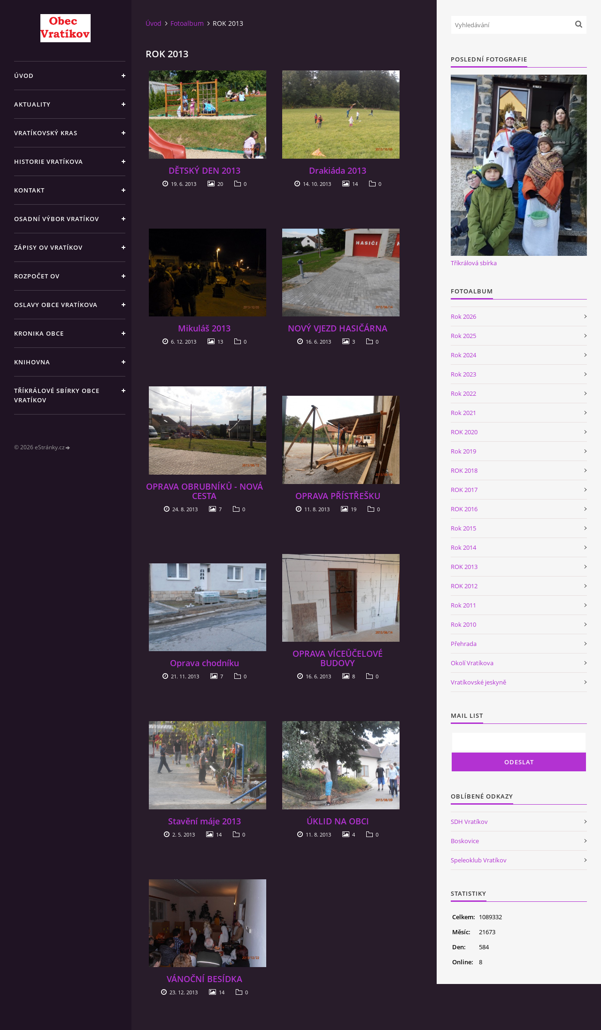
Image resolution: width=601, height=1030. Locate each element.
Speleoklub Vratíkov (479, 860)
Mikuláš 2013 (204, 328)
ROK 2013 (464, 566)
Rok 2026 (463, 316)
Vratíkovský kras (45, 133)
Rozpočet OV (37, 276)
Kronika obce (39, 333)
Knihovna (32, 362)
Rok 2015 (463, 528)
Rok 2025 (463, 335)
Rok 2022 (463, 393)
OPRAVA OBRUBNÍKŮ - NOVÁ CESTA (204, 491)
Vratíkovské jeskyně (478, 682)
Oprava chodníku (204, 663)
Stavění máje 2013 (204, 821)
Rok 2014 (463, 547)
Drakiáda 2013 (337, 170)
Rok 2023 (463, 374)
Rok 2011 (463, 605)
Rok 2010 (463, 624)
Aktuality (32, 104)
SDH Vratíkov (469, 821)
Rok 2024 (463, 355)
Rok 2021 (463, 412)
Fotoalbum (187, 23)
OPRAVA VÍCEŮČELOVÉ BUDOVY (338, 658)
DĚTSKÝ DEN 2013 (204, 170)
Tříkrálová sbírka (474, 263)
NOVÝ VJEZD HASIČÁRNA (337, 328)
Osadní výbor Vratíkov (56, 219)
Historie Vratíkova (48, 161)
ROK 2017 (464, 489)
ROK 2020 (464, 432)
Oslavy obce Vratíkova (56, 304)
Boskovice (465, 841)
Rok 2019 (463, 451)
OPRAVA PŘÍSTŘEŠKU (337, 495)
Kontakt (29, 190)
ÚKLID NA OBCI (338, 821)
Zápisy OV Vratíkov (48, 247)
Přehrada (464, 643)
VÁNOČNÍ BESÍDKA (204, 979)
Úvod (24, 75)
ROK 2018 (464, 470)
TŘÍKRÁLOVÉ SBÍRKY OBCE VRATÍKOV (57, 395)
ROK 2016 (464, 509)
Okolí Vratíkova (472, 663)
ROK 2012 (464, 586)
